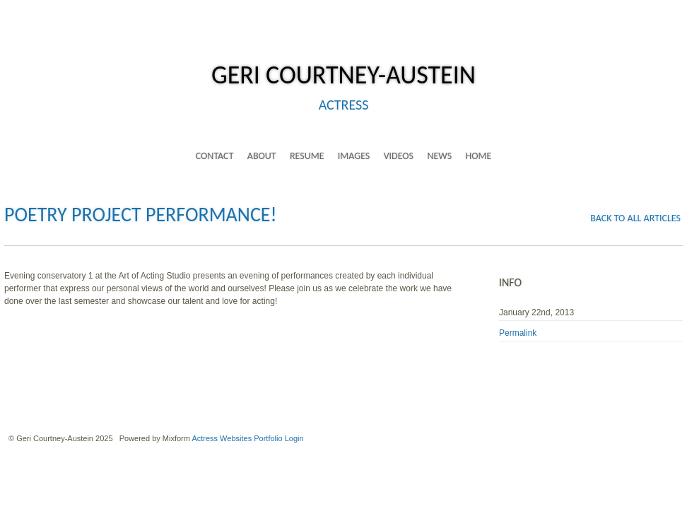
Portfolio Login (278, 438)
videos (398, 156)
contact (215, 156)
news (439, 156)
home (478, 156)
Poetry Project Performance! (140, 214)
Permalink (517, 333)
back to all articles (635, 218)
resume (307, 156)
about (261, 156)
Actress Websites (222, 438)
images (354, 156)
